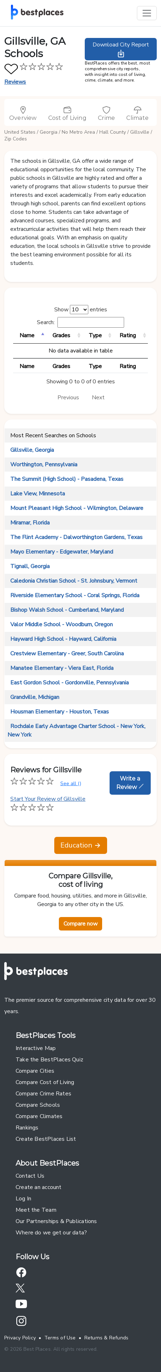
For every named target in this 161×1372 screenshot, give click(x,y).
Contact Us (30, 1176)
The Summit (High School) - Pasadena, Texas (66, 479)
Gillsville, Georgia (32, 450)
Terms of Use (60, 1337)
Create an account (39, 1187)
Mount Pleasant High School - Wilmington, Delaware (76, 508)
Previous (68, 397)
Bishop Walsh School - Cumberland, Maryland (67, 610)
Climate (137, 113)
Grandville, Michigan (34, 697)
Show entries (80, 309)
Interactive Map (36, 1048)
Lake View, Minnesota (37, 494)
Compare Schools (38, 1105)
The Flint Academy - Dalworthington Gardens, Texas (76, 537)
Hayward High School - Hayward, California (63, 639)
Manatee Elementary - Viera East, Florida (61, 668)
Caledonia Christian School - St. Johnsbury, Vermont (73, 581)
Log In (23, 1198)
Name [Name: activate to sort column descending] (27, 335)
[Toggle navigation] (147, 13)
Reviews (15, 82)
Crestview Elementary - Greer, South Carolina (67, 653)
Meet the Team (36, 1210)
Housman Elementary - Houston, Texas (59, 712)
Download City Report (121, 49)
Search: (80, 322)
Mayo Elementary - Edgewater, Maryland (61, 552)
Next (98, 397)
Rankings (27, 1128)
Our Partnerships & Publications (56, 1221)
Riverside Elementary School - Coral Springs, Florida (74, 595)
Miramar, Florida (30, 523)
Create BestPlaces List (46, 1139)
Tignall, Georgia (30, 566)
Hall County (112, 132)
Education (80, 845)
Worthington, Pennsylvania (43, 464)
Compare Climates (39, 1116)
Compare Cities (35, 1071)
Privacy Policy (20, 1337)
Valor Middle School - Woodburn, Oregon (61, 624)
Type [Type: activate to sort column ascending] (95, 335)
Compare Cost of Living (45, 1082)
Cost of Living (67, 113)
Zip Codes (15, 138)
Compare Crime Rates (43, 1094)
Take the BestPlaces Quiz (49, 1059)
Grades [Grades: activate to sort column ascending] (61, 335)
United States (19, 132)
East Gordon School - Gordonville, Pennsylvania (69, 683)
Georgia (48, 132)
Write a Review (130, 782)
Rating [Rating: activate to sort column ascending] (128, 335)
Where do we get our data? (51, 1233)
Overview (23, 113)
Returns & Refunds (106, 1337)
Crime (106, 113)
